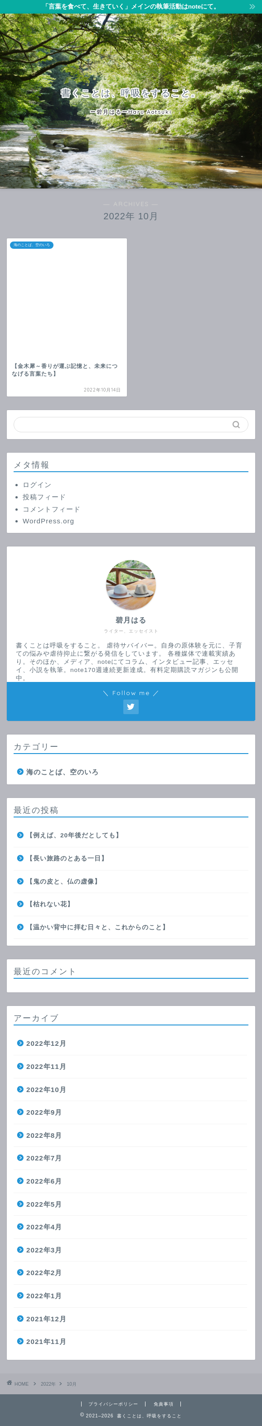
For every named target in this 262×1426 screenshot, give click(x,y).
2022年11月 (46, 1066)
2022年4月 (44, 1227)
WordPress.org (48, 521)
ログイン (37, 484)
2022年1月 (44, 1296)
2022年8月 (44, 1135)
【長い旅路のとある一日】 (67, 858)
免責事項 (164, 1404)
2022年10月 (46, 1089)
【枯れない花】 (50, 904)
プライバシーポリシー (113, 1404)
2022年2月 (44, 1272)
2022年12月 (46, 1043)
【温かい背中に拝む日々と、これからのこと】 (97, 927)
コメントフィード (52, 509)
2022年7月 (44, 1158)
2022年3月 (44, 1250)
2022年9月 (44, 1112)
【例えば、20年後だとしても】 (74, 835)
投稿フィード (44, 497)
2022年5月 (44, 1204)
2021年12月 (46, 1319)
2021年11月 (46, 1341)
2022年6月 (44, 1181)
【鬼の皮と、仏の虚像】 (63, 881)
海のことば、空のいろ (62, 772)
